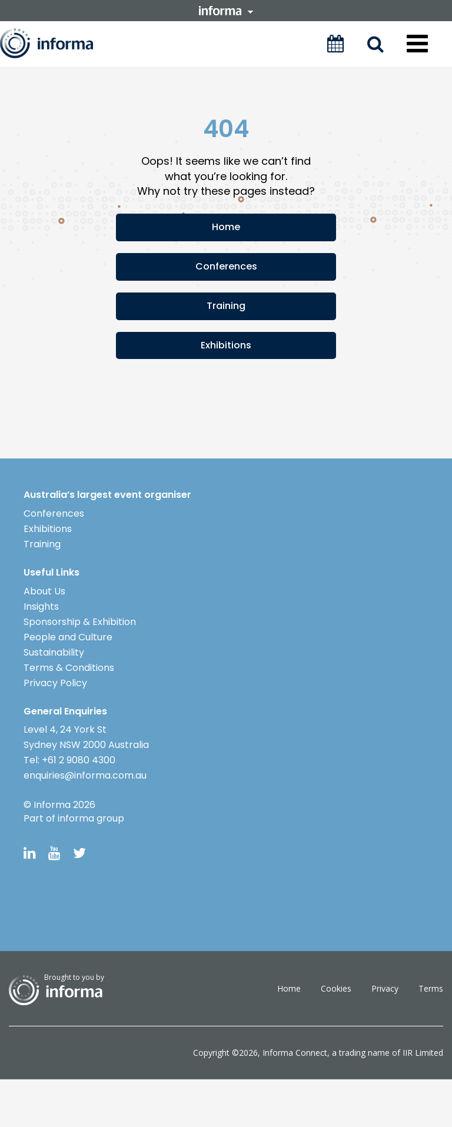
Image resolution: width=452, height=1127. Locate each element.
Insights (41, 606)
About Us (44, 591)
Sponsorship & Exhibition (80, 622)
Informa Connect (294, 1052)
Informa (57, 43)
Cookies (336, 988)
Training (226, 305)
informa (226, 10)
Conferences (226, 266)
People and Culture (68, 637)
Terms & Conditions (69, 667)
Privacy (384, 988)
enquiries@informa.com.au (85, 775)
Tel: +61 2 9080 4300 (69, 760)
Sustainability (54, 652)
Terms (430, 988)
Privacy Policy (55, 683)
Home (226, 227)
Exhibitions (226, 345)
